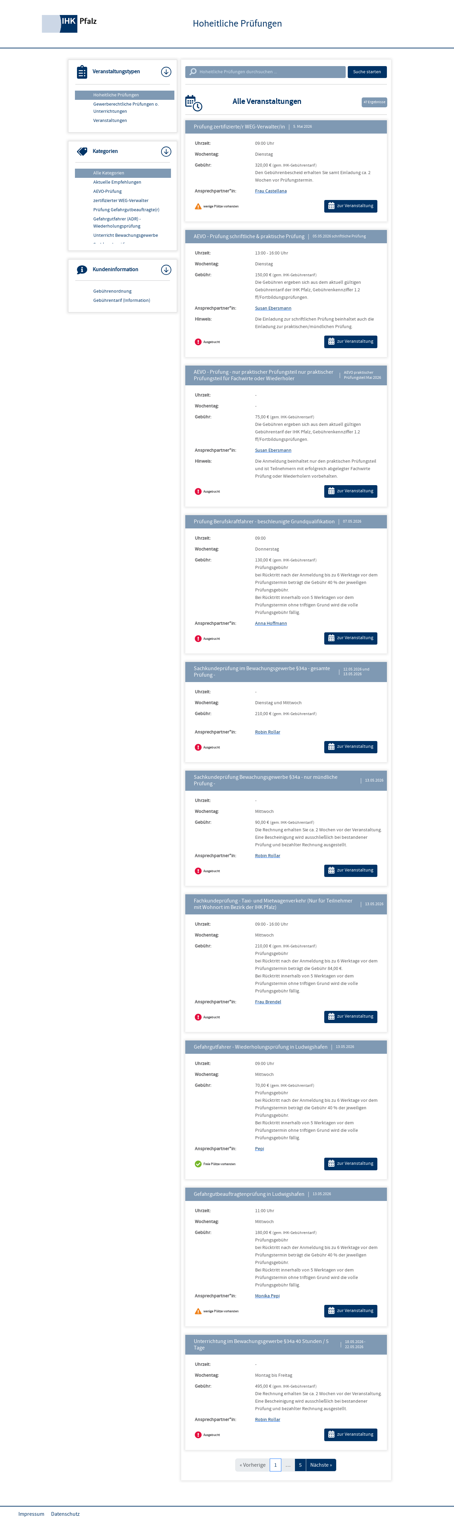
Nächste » (321, 1465)
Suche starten (367, 72)
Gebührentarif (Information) (121, 300)
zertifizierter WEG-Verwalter (120, 201)
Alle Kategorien (108, 173)
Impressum (31, 1514)
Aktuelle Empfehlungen (117, 182)
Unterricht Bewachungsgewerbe (125, 235)
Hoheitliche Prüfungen (116, 95)
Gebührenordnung (112, 291)
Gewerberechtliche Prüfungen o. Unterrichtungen (126, 107)
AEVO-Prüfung (107, 191)
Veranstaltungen (110, 121)
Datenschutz (65, 1514)
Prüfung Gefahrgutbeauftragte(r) (126, 210)
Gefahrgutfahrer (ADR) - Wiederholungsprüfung (117, 222)
